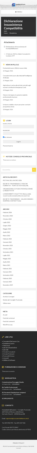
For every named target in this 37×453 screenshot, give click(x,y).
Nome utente (7, 123)
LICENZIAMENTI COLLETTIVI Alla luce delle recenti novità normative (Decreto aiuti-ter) (17, 195)
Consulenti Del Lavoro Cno (11, 341)
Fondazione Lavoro (8, 343)
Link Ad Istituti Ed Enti (10, 347)
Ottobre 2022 (7, 219)
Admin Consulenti (23, 54)
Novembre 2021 (8, 245)
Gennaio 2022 (7, 242)
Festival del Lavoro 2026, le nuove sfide (15, 68)
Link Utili (5, 350)
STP (13, 56)
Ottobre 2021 (7, 249)
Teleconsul (6, 345)
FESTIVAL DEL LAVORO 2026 (12, 180)
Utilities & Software (9, 360)
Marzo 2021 (6, 265)
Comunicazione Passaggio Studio (13, 382)
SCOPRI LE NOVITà (7, 398)
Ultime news (7, 303)
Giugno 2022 (7, 225)
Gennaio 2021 (7, 272)
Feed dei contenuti (9, 318)
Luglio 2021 (6, 255)
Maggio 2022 (7, 229)
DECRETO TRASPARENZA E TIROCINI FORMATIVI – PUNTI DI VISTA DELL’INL (15, 184)
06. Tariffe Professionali (9, 387)
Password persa (8, 146)
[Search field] (18, 170)
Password (6, 130)
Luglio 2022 (6, 222)
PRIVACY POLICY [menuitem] (18, 443)
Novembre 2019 (8, 285)
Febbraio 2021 (7, 268)
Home (6, 33)
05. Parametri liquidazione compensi (14, 392)
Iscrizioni (8, 56)
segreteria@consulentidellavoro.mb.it (17, 418)
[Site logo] (18, 6)
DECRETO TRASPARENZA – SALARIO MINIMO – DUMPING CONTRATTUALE (18, 200)
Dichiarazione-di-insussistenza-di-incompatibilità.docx (16, 47)
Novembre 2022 (8, 216)
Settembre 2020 (8, 275)
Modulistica (13, 33)
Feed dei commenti (9, 321)
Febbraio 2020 (7, 278)
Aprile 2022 (6, 232)
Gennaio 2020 (7, 282)
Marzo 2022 (6, 235)
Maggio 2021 (7, 258)
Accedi (5, 315)
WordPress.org (7, 325)
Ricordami (7, 137)
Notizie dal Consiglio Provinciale (12, 300)
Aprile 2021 (6, 262)
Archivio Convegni (8, 296)
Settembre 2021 (8, 252)
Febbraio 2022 (7, 239)
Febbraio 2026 (7, 212)
